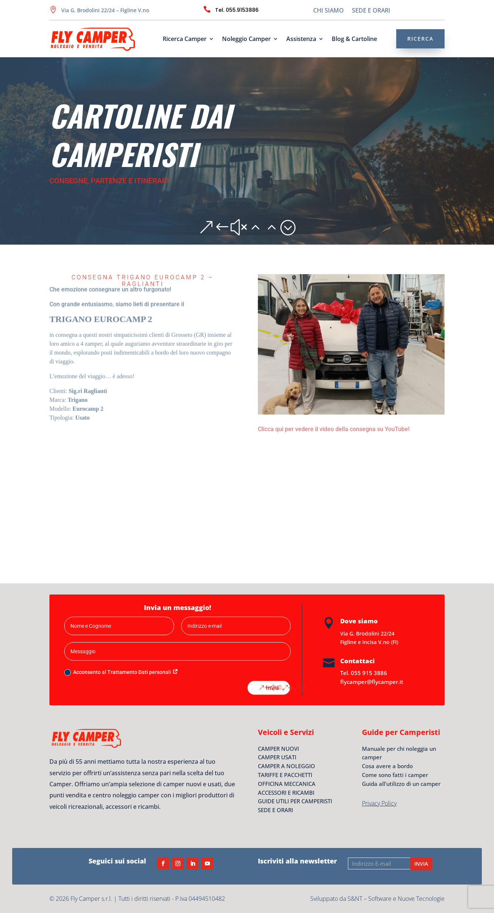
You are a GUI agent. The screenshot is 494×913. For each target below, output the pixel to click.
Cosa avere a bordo (387, 766)
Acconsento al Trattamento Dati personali (121, 672)
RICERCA (420, 38)
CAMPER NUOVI (278, 748)
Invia (272, 687)
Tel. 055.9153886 (237, 10)
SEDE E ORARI (371, 11)
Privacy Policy (379, 803)
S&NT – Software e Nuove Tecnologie (396, 899)
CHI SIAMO (328, 11)
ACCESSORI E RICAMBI (286, 792)
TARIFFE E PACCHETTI (285, 775)
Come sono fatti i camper (395, 775)
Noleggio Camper (246, 39)
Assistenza (301, 39)
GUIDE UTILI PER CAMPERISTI (295, 801)
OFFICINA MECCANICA (286, 783)
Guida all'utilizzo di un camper (401, 783)
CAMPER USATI (277, 757)
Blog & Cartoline (354, 39)
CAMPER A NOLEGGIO (286, 766)
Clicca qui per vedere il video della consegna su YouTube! (334, 428)
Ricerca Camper (185, 39)
